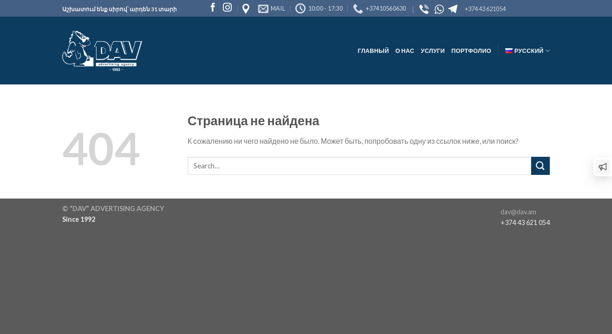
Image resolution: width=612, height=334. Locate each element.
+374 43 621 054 (525, 222)
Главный (373, 50)
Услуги (433, 50)
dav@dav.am (518, 212)
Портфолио (471, 50)
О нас (405, 50)
